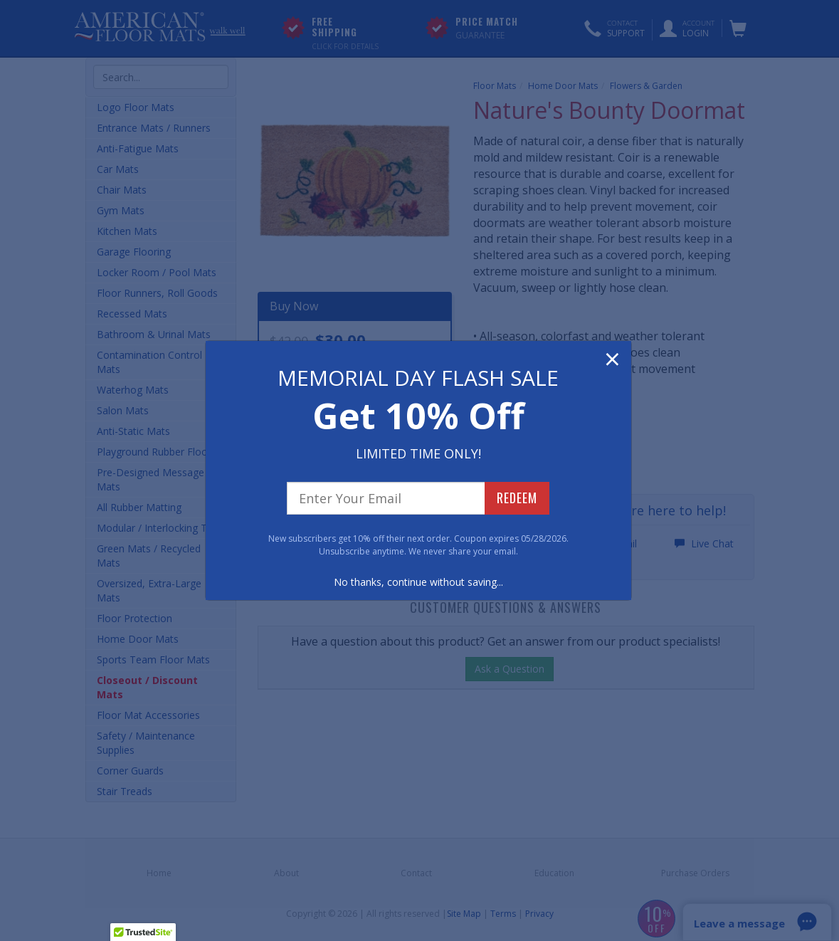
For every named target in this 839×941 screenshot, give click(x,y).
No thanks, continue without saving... (418, 582)
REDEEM (517, 497)
